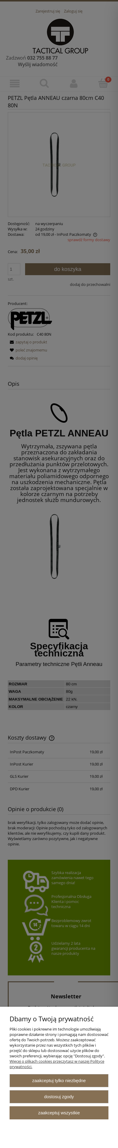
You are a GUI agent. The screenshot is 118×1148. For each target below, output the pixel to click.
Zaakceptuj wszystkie (59, 1112)
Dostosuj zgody (59, 1096)
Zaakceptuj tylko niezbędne (59, 1080)
